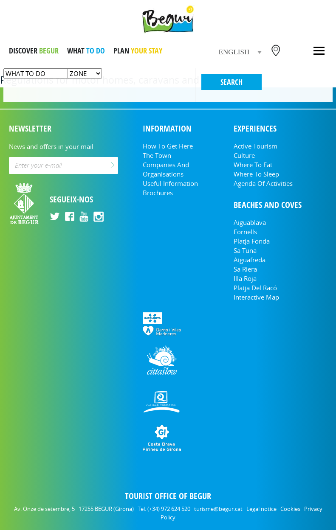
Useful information (170, 183)
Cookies (290, 509)
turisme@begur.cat (218, 509)
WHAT (86, 50)
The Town (157, 155)
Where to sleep (256, 174)
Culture (244, 155)
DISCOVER (34, 50)
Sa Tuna (245, 250)
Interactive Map (256, 297)
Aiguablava (250, 222)
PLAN (137, 50)
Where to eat (253, 164)
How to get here (168, 146)
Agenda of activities (263, 183)
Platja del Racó (255, 287)
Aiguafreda (249, 259)
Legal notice (261, 509)
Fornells (245, 231)
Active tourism (255, 146)
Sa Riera (245, 269)
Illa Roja (245, 278)
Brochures (158, 192)
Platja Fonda (252, 241)
